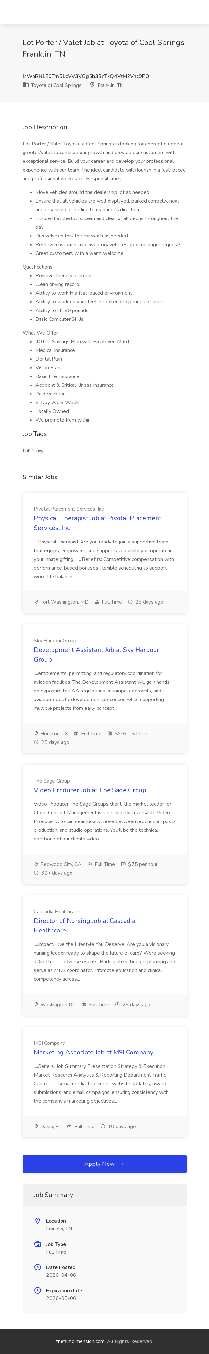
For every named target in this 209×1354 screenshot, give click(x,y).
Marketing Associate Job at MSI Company (93, 1052)
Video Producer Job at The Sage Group (90, 790)
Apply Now (104, 1164)
